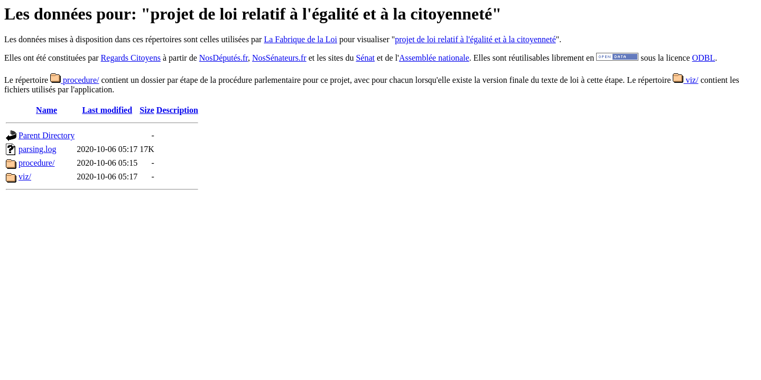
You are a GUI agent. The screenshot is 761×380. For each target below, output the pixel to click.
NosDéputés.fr (223, 57)
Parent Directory (46, 135)
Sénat (365, 57)
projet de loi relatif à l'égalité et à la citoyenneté (475, 39)
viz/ (685, 79)
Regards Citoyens (131, 57)
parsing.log (37, 149)
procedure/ (74, 79)
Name (46, 110)
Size (147, 110)
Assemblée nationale (434, 57)
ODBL (704, 57)
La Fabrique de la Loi (300, 39)
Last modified (107, 110)
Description (177, 110)
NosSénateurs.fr (279, 57)
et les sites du (331, 57)
